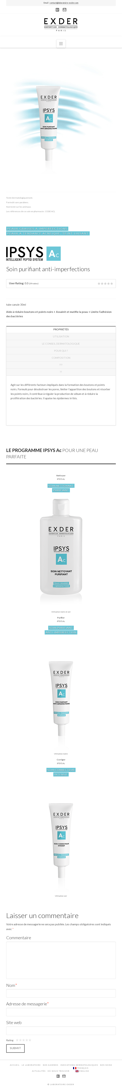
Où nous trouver (59, 1071)
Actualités (39, 1071)
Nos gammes (50, 1065)
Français (80, 1068)
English (82, 1071)
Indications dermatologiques (79, 1065)
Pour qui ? (61, 350)
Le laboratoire (31, 1065)
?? (61, 371)
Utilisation (61, 336)
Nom (11, 985)
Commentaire (18, 937)
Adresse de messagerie (27, 1003)
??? (61, 364)
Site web (14, 1022)
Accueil (15, 1065)
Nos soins (106, 1065)
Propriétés (61, 329)
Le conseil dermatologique (61, 343)
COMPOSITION (61, 357)
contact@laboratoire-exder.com (64, 3)
